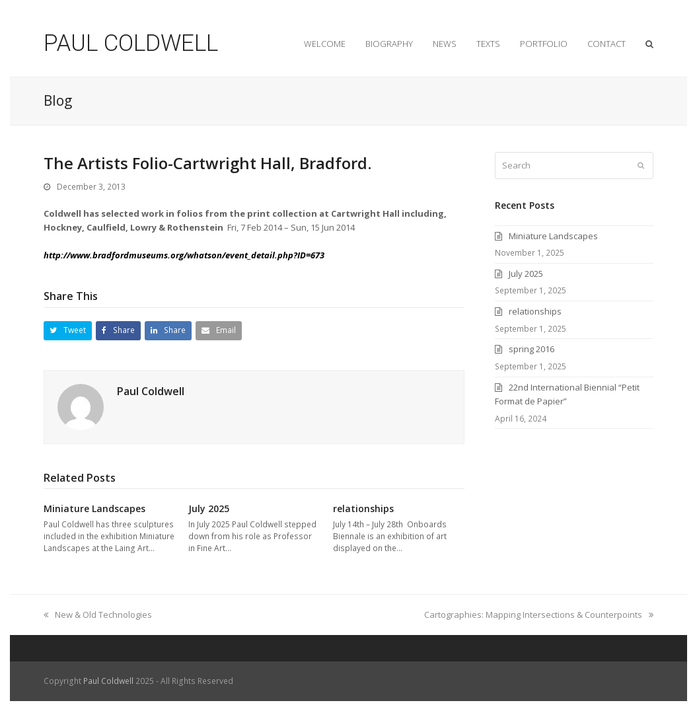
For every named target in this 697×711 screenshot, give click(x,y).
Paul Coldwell (150, 391)
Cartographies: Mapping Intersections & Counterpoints (538, 614)
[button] (68, 330)
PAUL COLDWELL (131, 43)
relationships (366, 508)
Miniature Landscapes (96, 508)
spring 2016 (531, 349)
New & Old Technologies (98, 614)
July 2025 (208, 508)
